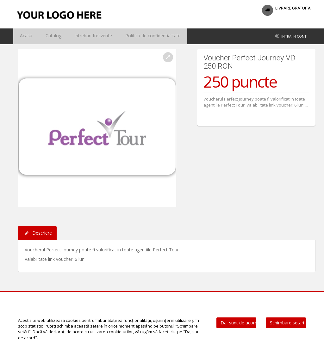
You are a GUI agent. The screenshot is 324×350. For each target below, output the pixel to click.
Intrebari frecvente (81, 36)
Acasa (24, 36)
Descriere (37, 233)
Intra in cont (294, 36)
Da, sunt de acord (239, 323)
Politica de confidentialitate (135, 36)
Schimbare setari (287, 323)
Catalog (46, 36)
